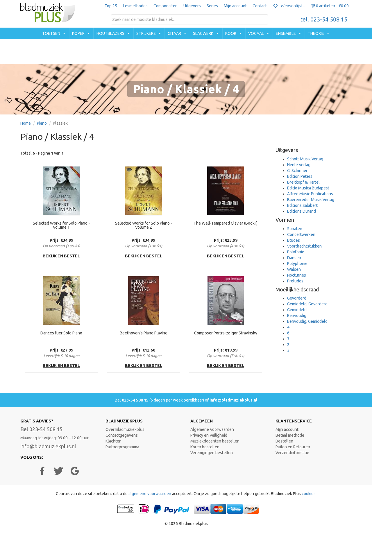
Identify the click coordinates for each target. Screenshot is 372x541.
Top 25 (111, 5)
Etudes (293, 240)
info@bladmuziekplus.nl (233, 400)
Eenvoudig (296, 315)
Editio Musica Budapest (308, 188)
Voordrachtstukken (304, 246)
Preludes (295, 281)
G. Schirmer (297, 170)
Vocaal (256, 33)
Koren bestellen (204, 447)
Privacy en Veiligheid (208, 435)
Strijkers (146, 33)
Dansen (294, 257)
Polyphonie (297, 263)
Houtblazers (110, 33)
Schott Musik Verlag (305, 159)
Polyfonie (295, 252)
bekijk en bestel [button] (61, 256)
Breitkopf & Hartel (303, 182)
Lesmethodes (135, 5)
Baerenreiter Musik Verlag (310, 199)
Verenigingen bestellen (211, 452)
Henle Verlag (298, 164)
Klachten (113, 441)
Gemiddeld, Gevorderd (307, 304)
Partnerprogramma (122, 447)
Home (25, 123)
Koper (78, 33)
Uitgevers (192, 5)
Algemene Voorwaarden (212, 429)
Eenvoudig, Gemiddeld (307, 321)
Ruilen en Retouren (293, 447)
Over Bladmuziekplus (124, 429)
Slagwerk (203, 33)
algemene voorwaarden (149, 493)
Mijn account (235, 5)
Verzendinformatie (292, 452)
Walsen (294, 269)
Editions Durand (301, 211)
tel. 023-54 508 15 (324, 19)
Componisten (165, 5)
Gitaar (174, 33)
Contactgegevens (121, 435)
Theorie (316, 33)
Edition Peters (299, 176)
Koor (230, 33)
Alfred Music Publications (310, 193)
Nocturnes (296, 275)
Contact (260, 5)
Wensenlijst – (289, 5)
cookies (309, 493)
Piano (42, 123)
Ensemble (286, 33)
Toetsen (51, 33)
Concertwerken (301, 234)
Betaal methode (290, 435)
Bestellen (284, 441)
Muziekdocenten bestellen (214, 441)
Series (212, 5)
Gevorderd (296, 298)
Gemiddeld (297, 309)
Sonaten (294, 228)
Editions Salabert (302, 205)
